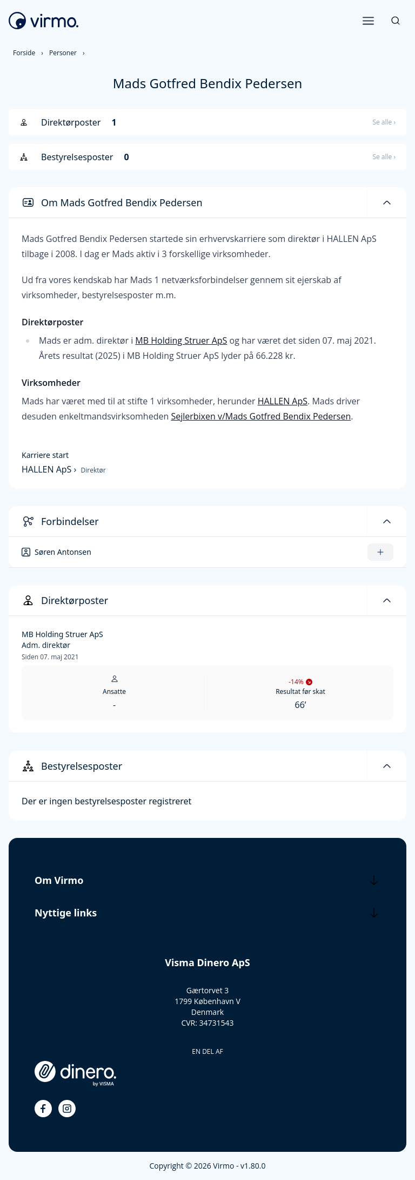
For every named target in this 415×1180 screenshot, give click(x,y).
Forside (24, 52)
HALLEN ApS (282, 401)
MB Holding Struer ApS (181, 340)
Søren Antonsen (63, 552)
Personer (63, 52)
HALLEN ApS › (50, 469)
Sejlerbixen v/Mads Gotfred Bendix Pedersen (261, 416)
